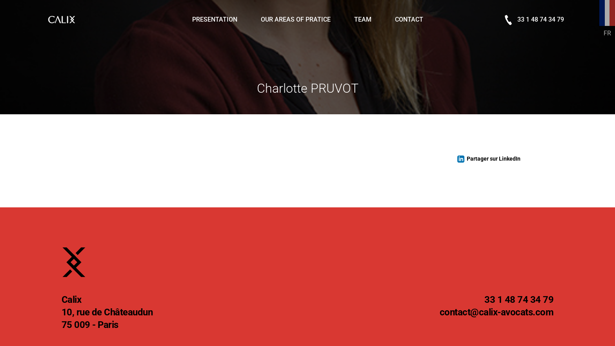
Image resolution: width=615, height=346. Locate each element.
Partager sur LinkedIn (493, 159)
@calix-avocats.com (497, 313)
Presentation (214, 19)
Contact (409, 19)
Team (362, 19)
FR (607, 33)
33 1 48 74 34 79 (534, 20)
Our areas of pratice (296, 19)
